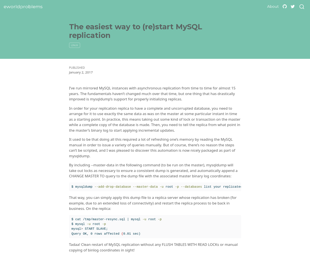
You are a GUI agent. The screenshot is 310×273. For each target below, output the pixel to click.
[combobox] (302, 7)
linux (74, 45)
